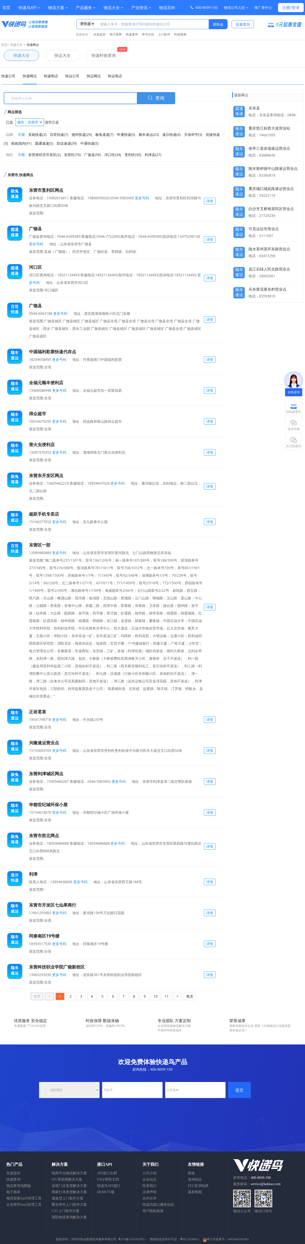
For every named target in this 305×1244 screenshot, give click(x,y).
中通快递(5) (89, 143)
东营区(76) (72, 154)
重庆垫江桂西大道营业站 (269, 128)
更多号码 (141, 198)
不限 (21, 134)
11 (167, 996)
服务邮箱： (257, 1184)
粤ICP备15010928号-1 (132, 1239)
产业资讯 (141, 7)
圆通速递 (239, 109)
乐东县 (254, 107)
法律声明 (149, 1192)
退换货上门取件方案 (67, 1198)
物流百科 (167, 7)
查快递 (218, 24)
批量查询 (243, 24)
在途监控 (100, 34)
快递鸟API (29, 7)
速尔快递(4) (171, 134)
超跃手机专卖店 (44, 514)
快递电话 (51, 75)
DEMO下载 (105, 1192)
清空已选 (52, 122)
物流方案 (58, 7)
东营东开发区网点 (46, 475)
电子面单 (116, 34)
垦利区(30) (133, 154)
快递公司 (8, 75)
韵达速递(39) (67, 143)
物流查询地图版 (18, 1186)
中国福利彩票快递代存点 (52, 352)
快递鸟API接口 (108, 1186)
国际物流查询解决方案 (69, 1217)
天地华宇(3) (193, 134)
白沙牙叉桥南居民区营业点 (271, 208)
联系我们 (149, 1186)
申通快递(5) (126, 134)
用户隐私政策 (153, 1211)
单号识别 (148, 34)
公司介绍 (149, 1173)
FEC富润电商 (198, 1186)
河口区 (35, 267)
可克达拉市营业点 (264, 228)
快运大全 (58, 55)
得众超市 (37, 413)
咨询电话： (252, 1178)
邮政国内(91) (21, 143)
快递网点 (33, 45)
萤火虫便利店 (42, 444)
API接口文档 (107, 1173)
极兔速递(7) (104, 134)
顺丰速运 (239, 130)
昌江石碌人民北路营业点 (269, 268)
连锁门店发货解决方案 (69, 1186)
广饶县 (35, 228)
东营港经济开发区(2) (44, 154)
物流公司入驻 (236, 7)
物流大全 (113, 7)
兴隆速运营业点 (44, 743)
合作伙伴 (149, 1198)
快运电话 (115, 75)
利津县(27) (153, 154)
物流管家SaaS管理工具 (24, 1198)
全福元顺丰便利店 (46, 382)
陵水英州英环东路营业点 (269, 248)
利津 (33, 874)
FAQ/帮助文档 (108, 1179)
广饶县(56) (92, 154)
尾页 (189, 996)
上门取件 (164, 34)
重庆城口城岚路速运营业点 (271, 188)
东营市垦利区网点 (46, 190)
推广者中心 (263, 7)
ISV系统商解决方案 (67, 1179)
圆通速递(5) (44, 143)
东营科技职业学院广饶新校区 (57, 967)
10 (156, 996)
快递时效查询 (101, 55)
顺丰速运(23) (149, 134)
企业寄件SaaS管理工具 (24, 1205)
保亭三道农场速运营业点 (269, 148)
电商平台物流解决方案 (69, 1173)
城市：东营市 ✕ (29, 122)
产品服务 (86, 7)
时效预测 (180, 34)
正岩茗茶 (37, 712)
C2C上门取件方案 (65, 1211)
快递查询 (132, 34)
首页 (6, 7)
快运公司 (72, 75)
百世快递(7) (59, 134)
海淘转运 (195, 1179)
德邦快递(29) (82, 134)
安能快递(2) (37, 134)
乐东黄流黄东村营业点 (267, 289)
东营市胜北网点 (44, 835)
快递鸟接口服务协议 (158, 1205)
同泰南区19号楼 (44, 936)
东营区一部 (39, 545)
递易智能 (195, 1192)
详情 (209, 201)
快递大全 (16, 45)
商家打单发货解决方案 (69, 1192)
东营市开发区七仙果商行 (52, 905)
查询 (155, 98)
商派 (191, 1173)
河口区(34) (112, 154)
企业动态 (149, 1179)
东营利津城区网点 (46, 773)
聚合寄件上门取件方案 (69, 1205)
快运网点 (94, 75)
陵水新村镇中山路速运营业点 (273, 168)
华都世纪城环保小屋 (48, 804)
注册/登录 (291, 7)
